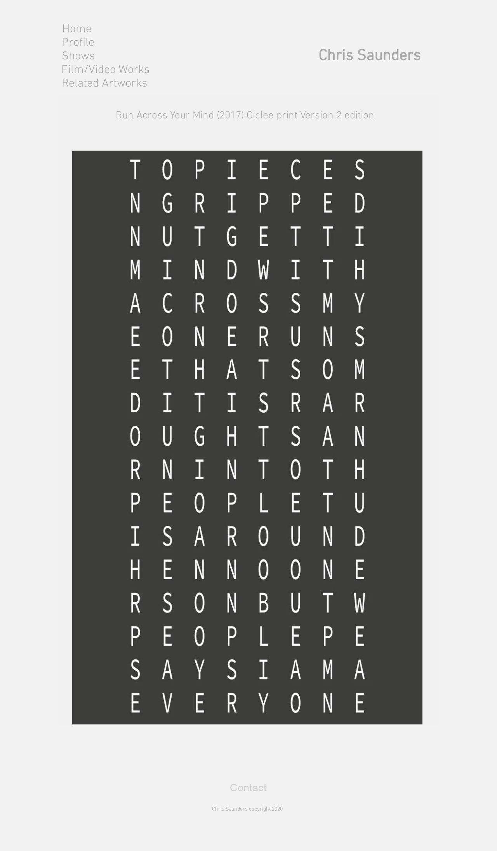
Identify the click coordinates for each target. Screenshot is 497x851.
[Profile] (78, 43)
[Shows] (78, 56)
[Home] (76, 29)
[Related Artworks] (104, 83)
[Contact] (248, 787)
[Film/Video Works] (106, 70)
